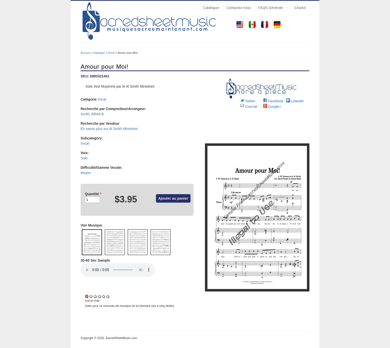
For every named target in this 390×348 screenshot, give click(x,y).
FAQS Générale (271, 8)
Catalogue (211, 8)
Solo (84, 158)
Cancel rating (87, 296)
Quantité (93, 194)
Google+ (272, 107)
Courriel (248, 107)
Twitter (247, 101)
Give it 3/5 (100, 296)
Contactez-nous (238, 8)
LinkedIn (295, 101)
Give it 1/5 (91, 296)
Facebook (273, 101)
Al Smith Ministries (123, 129)
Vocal (111, 52)
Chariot (300, 8)
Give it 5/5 (108, 296)
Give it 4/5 (104, 296)
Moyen (86, 173)
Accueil (85, 52)
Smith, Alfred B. (92, 114)
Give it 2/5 (95, 296)
